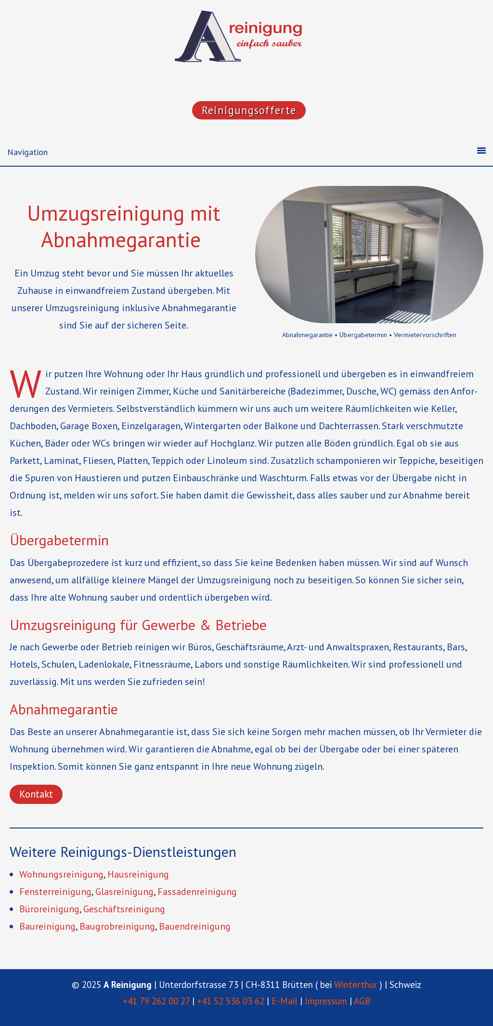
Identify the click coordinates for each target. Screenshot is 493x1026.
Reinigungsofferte (249, 110)
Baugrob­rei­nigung (117, 926)
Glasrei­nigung (124, 891)
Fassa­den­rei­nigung (197, 891)
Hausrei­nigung (138, 874)
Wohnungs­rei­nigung (61, 874)
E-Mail (285, 1001)
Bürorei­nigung (49, 909)
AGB (362, 1001)
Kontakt (36, 794)
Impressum (326, 1001)
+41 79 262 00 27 (156, 1001)
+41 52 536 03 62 (230, 1001)
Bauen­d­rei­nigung (195, 926)
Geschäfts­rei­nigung (124, 909)
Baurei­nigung (47, 926)
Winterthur (355, 984)
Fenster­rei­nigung (55, 891)
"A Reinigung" (246, 38)
